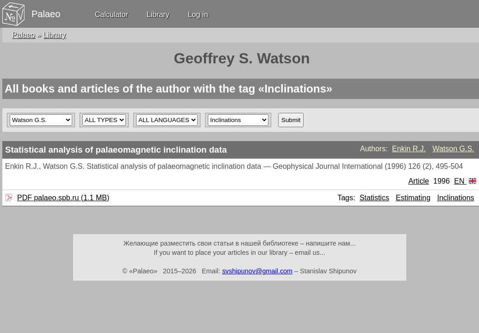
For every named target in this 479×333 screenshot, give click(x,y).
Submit (290, 120)
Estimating (413, 198)
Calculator (111, 14)
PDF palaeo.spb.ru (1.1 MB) (62, 198)
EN (465, 181)
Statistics (374, 198)
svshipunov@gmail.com (257, 271)
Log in (198, 14)
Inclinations (455, 198)
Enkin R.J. (409, 149)
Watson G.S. (453, 149)
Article (418, 181)
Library (158, 14)
